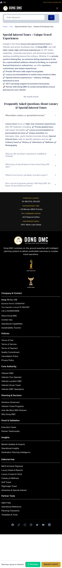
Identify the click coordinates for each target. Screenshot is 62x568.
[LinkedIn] (49, 525)
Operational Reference (11, 506)
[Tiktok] (19, 525)
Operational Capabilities (12, 324)
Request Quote (51, 564)
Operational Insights (10, 448)
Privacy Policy (7, 360)
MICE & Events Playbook (12, 466)
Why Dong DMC (8, 414)
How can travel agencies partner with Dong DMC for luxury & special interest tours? (28, 184)
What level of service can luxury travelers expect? (26, 175)
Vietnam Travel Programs (12, 406)
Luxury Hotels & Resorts (12, 470)
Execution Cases (8, 427)
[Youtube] (43, 525)
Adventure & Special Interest (14, 490)
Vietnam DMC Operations (12, 389)
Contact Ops (6, 320)
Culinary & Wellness (10, 478)
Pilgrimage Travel (9, 486)
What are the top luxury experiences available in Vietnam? (25, 154)
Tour (11, 27)
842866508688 (13, 311)
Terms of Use (7, 340)
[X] (37, 525)
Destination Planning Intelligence (15, 452)
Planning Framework (10, 510)
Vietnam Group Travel (11, 385)
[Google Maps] (25, 525)
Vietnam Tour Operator (11, 377)
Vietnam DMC (7, 373)
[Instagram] (31, 525)
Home (5, 27)
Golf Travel (6, 482)
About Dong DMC (9, 316)
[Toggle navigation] (57, 8)
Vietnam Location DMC (11, 381)
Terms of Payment (9, 348)
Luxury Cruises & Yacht (11, 474)
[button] (3, 2)
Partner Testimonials (10, 431)
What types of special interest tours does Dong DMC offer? (27, 165)
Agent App (6, 502)
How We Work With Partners (14, 410)
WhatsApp (33, 564)
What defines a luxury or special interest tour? (25, 115)
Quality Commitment (10, 352)
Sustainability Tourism (11, 328)
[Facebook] (13, 525)
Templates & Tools (9, 514)
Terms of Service (9, 344)
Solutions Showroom (10, 402)
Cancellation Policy (9, 356)
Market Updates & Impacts (13, 444)
